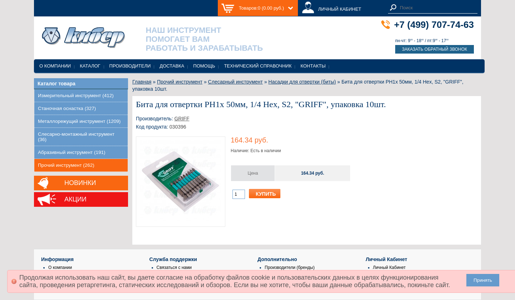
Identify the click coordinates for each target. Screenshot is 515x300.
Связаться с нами (174, 267)
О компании (55, 66)
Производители (130, 66)
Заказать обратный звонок (434, 49)
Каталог (90, 66)
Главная (141, 82)
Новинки (80, 182)
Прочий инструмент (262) (66, 165)
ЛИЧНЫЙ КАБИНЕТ (339, 9)
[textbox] (436, 8)
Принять (483, 280)
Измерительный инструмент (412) (76, 95)
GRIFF (181, 118)
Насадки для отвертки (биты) (302, 82)
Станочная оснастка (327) (67, 108)
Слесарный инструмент (235, 82)
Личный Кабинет (389, 267)
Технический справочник (257, 66)
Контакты (312, 66)
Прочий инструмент (179, 82)
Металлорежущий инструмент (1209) (79, 121)
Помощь (204, 66)
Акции (75, 199)
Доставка (172, 66)
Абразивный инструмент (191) (72, 152)
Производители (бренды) (290, 267)
